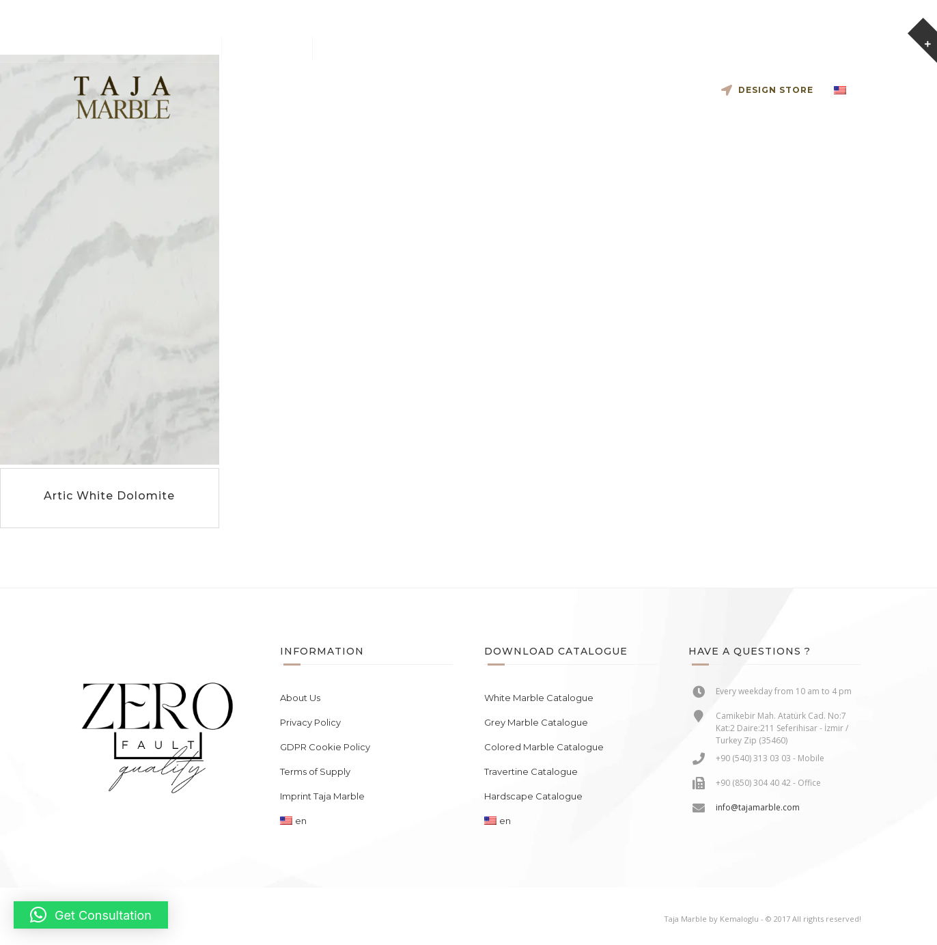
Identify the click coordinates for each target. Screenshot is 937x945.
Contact (667, 90)
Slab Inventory (465, 90)
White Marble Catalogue (538, 697)
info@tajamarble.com (174, 48)
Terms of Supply (315, 771)
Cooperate (362, 90)
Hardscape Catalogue (533, 796)
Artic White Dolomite (109, 495)
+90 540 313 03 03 (274, 48)
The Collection (570, 90)
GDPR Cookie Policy (325, 746)
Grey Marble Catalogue (536, 722)
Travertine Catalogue (531, 771)
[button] (91, 915)
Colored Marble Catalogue (544, 746)
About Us (300, 697)
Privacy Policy (310, 722)
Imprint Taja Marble (322, 796)
